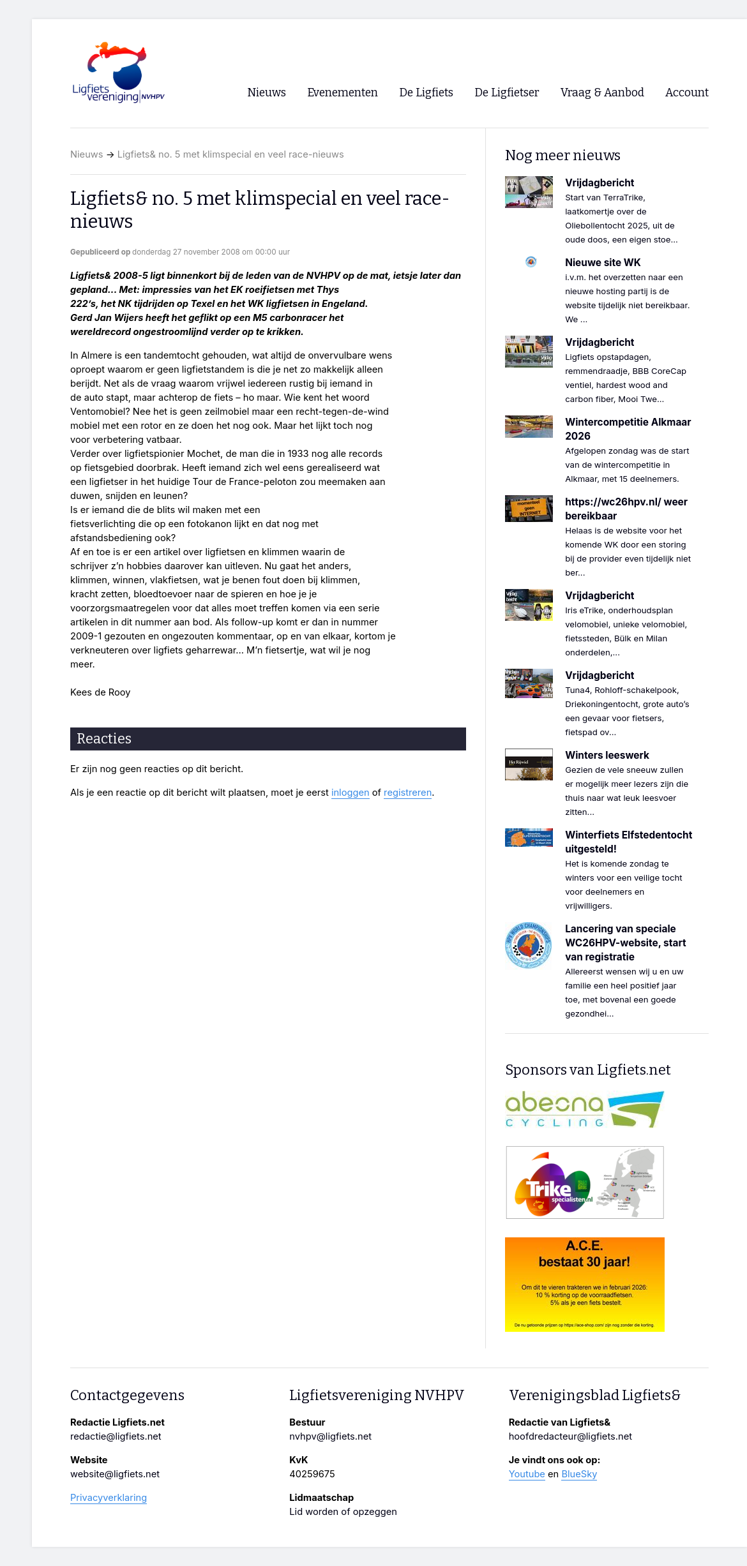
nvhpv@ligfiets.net (330, 1436)
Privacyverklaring (108, 1497)
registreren (408, 792)
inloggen (350, 792)
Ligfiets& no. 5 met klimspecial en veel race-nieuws (230, 154)
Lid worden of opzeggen (343, 1512)
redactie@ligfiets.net (116, 1436)
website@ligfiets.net (115, 1474)
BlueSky (579, 1474)
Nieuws (86, 154)
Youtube (527, 1474)
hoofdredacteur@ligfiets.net (570, 1436)
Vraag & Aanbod (602, 93)
